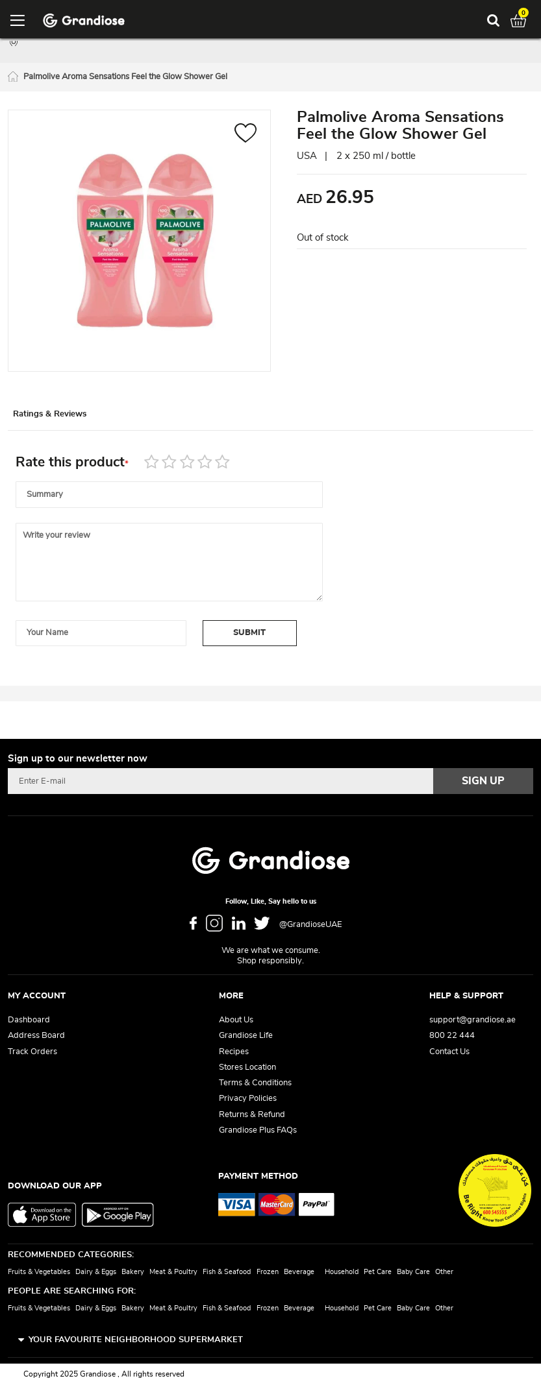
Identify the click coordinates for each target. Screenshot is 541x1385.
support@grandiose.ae (472, 1020)
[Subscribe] (483, 781)
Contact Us (449, 1052)
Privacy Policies (248, 1098)
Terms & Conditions (255, 1083)
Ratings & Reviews (66, 420)
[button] (245, 137)
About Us (236, 1020)
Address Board (36, 1035)
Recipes (234, 1052)
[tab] (66, 420)
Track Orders (32, 1052)
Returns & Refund (252, 1115)
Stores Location (247, 1067)
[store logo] (83, 21)
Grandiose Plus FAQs (258, 1130)
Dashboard (29, 1020)
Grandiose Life (246, 1035)
